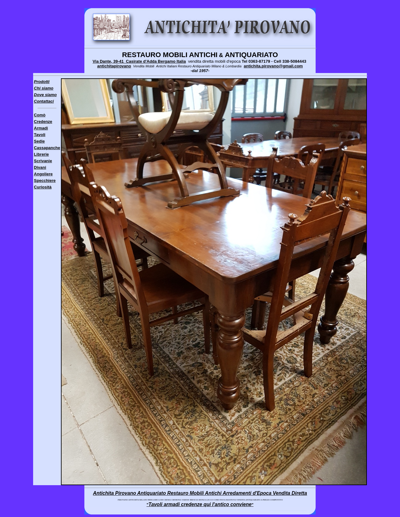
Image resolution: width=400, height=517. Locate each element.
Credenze (43, 121)
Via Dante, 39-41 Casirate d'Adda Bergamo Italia (139, 61)
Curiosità (43, 187)
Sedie (39, 141)
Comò (40, 115)
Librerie (41, 154)
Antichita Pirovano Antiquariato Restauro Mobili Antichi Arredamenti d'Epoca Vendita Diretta (200, 493)
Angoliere (43, 174)
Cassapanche (47, 147)
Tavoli (40, 134)
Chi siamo (43, 88)
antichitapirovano (114, 66)
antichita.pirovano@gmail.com (273, 66)
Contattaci (44, 101)
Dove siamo (45, 94)
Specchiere (45, 180)
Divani (40, 167)
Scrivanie (43, 161)
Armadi (41, 128)
